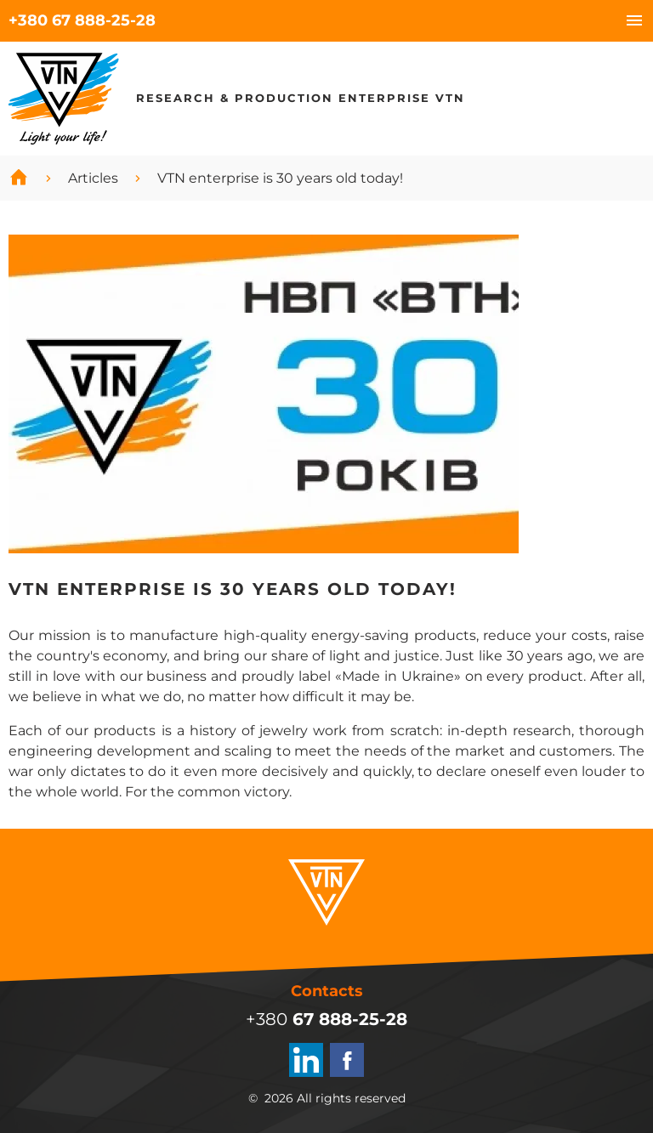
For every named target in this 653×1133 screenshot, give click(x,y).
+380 (82, 20)
